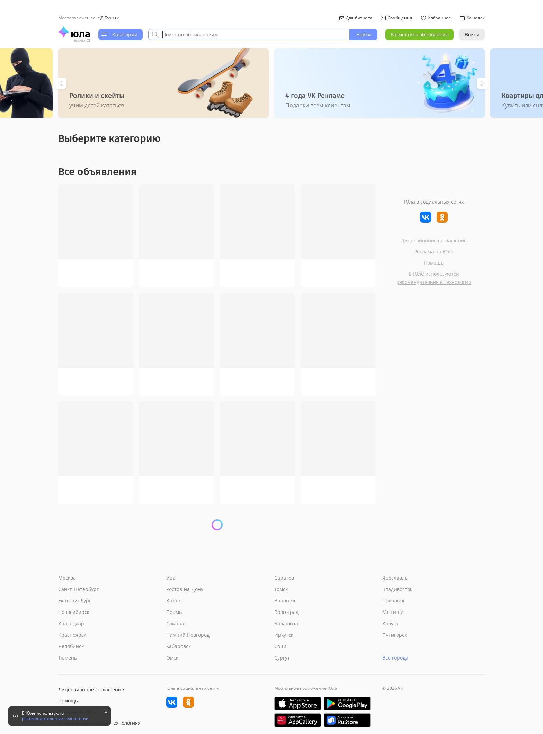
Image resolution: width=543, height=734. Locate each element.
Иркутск (283, 635)
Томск (281, 589)
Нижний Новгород (188, 635)
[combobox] (249, 34)
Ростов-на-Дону (184, 589)
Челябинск (71, 646)
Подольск (393, 600)
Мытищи (393, 612)
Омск (172, 657)
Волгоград (286, 612)
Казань (174, 600)
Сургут (282, 657)
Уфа (171, 577)
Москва (67, 577)
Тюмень (67, 657)
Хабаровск (178, 646)
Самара (175, 623)
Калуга (390, 623)
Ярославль (395, 577)
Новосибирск (73, 612)
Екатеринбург (74, 600)
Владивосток (397, 589)
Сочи (280, 646)
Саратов (284, 577)
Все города (395, 657)
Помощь (434, 262)
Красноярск (72, 635)
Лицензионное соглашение (434, 240)
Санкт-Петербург (78, 589)
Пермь (174, 612)
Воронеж (284, 600)
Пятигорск (394, 635)
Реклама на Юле (433, 251)
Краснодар (71, 623)
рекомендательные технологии (433, 282)
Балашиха (286, 623)
